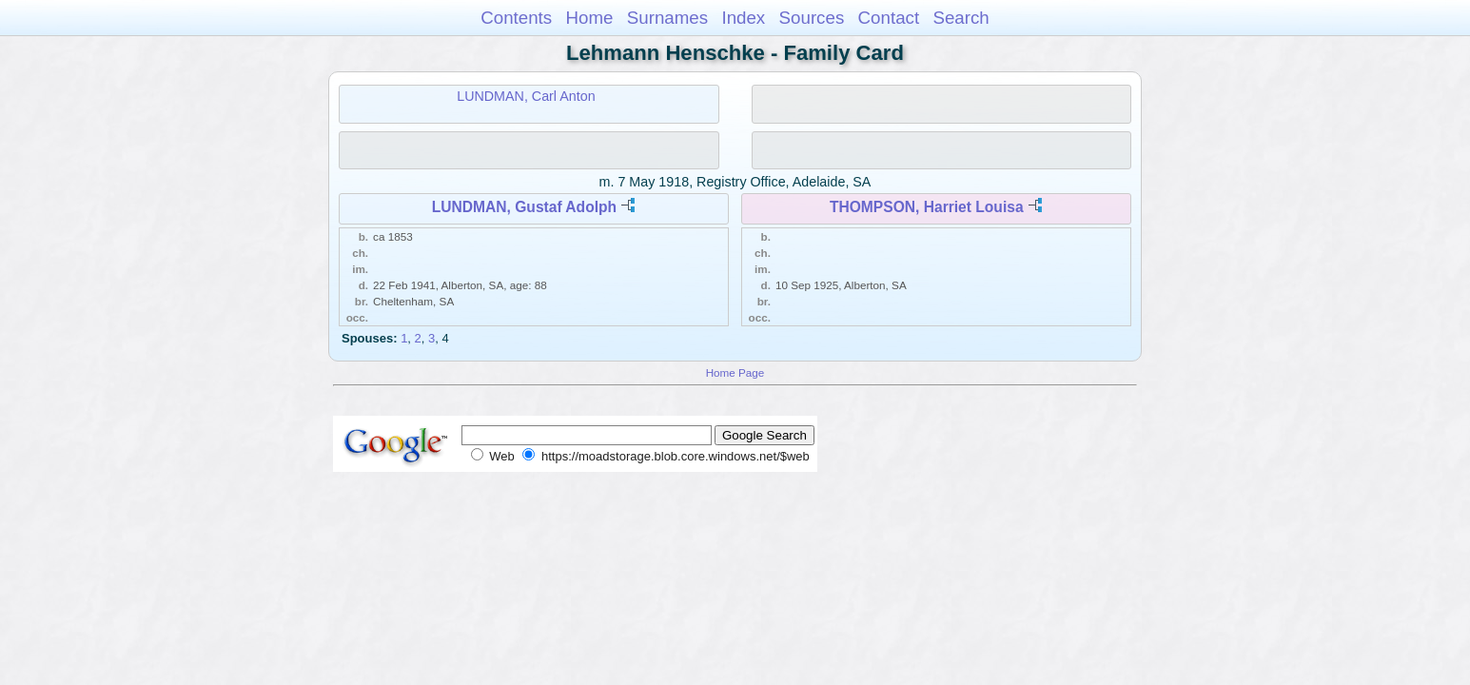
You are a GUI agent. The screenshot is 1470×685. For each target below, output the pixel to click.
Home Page (735, 372)
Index (743, 18)
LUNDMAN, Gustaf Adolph (524, 207)
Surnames (667, 18)
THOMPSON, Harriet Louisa (927, 207)
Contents (516, 18)
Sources (812, 18)
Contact (889, 18)
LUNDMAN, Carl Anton (526, 96)
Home (589, 18)
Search (960, 18)
